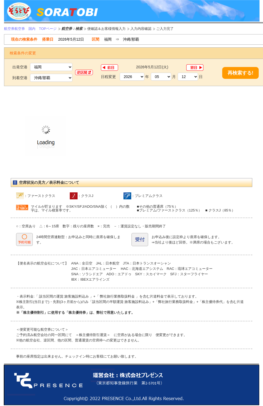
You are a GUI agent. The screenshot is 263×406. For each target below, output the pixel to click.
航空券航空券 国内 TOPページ (30, 29)
